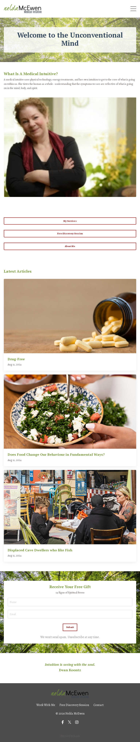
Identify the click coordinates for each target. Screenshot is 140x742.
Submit (70, 627)
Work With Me (45, 705)
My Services (70, 221)
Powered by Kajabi (70, 736)
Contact (98, 705)
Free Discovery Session (70, 233)
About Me (70, 246)
